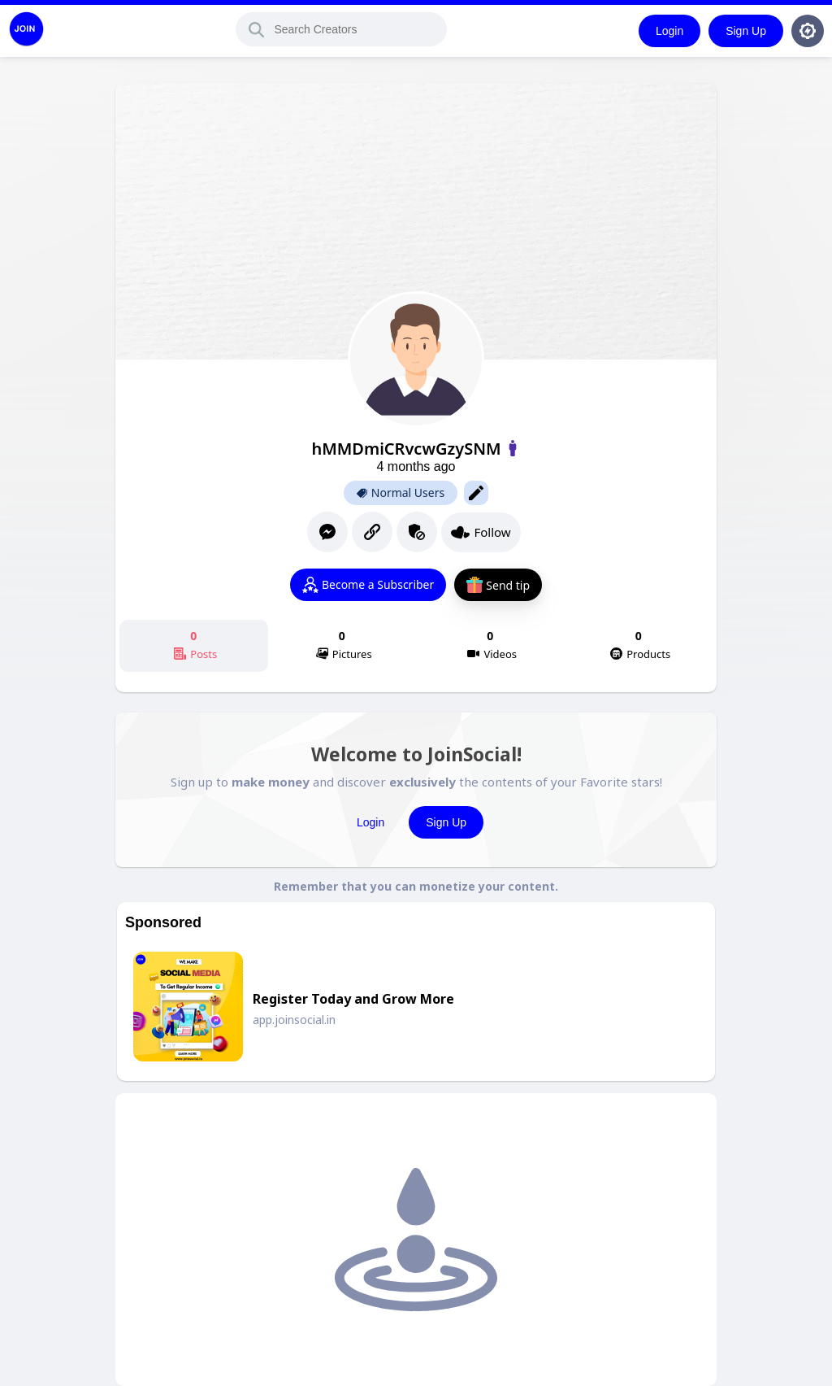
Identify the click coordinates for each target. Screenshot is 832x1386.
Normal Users (400, 493)
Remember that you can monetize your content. (416, 886)
